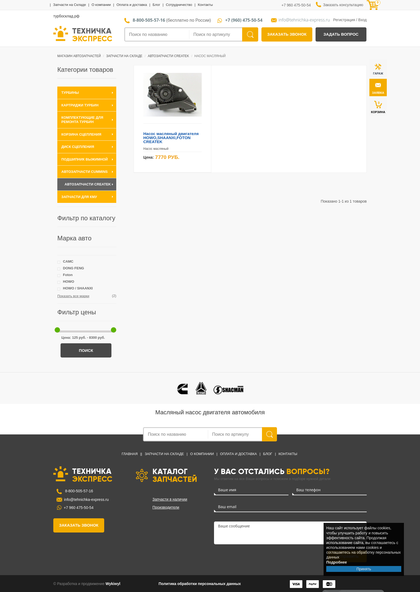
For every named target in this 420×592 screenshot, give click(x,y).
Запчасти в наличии (169, 499)
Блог (156, 5)
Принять (364, 569)
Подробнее (336, 562)
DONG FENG (73, 268)
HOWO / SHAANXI (78, 288)
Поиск (86, 350)
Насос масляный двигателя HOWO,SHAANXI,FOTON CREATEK (171, 137)
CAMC (68, 261)
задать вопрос (341, 34)
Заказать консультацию (343, 5)
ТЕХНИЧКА (92, 34)
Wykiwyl (113, 584)
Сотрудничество (179, 5)
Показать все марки (73, 296)
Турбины (70, 93)
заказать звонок (287, 34)
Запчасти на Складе (69, 5)
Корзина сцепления (81, 134)
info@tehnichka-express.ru (304, 20)
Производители (165, 507)
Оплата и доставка (132, 5)
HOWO (68, 281)
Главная (130, 454)
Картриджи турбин (80, 105)
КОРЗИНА (378, 107)
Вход (362, 20)
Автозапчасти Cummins (84, 172)
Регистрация (344, 20)
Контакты (205, 5)
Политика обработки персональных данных (200, 584)
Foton (68, 275)
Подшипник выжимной (84, 159)
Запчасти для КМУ (79, 197)
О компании (101, 5)
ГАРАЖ (378, 73)
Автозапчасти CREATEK (88, 184)
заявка (378, 92)
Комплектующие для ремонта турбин (82, 120)
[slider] (57, 330)
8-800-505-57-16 (78, 491)
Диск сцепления (77, 147)
